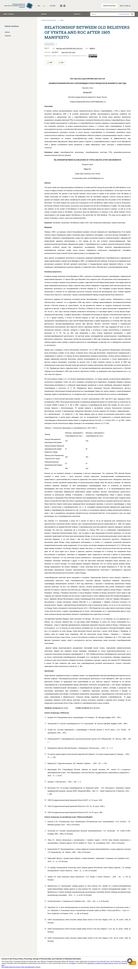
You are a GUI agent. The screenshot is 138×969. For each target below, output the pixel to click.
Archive (44, 14)
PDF (48, 62)
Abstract (7, 32)
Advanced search (124, 14)
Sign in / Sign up (125, 5)
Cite (59, 62)
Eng (44, 6)
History (62, 20)
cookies (73, 963)
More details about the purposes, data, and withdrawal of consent (20, 967)
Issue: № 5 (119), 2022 (68, 52)
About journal (8, 14)
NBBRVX (92, 48)
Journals (52, 5)
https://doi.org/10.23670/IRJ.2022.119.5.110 (69, 48)
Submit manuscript (109, 5)
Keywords (8, 35)
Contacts (77, 14)
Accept (132, 963)
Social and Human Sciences (49, 20)
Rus (39, 6)
